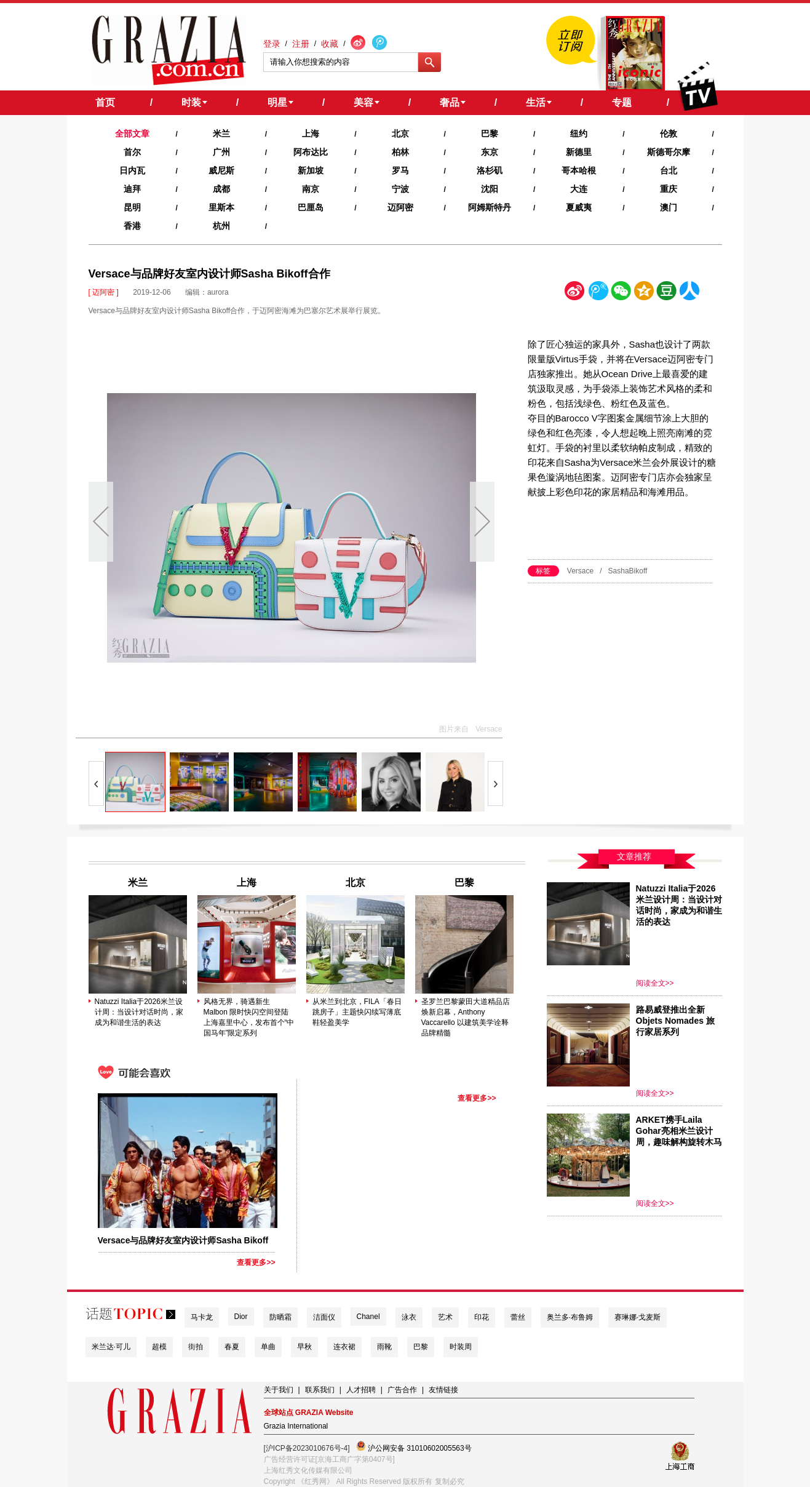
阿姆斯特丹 (489, 207)
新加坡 (311, 170)
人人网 (689, 293)
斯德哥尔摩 (668, 152)
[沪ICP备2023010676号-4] (307, 1448)
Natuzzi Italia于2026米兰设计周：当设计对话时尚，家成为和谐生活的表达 (139, 1012)
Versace (580, 571)
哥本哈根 (579, 170)
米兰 (221, 133)
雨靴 (384, 1346)
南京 (310, 189)
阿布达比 (310, 152)
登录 (271, 44)
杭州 (221, 226)
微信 (620, 293)
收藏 (329, 44)
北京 (400, 133)
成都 (221, 189)
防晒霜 (280, 1317)
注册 (300, 44)
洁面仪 (324, 1317)
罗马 (400, 170)
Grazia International (296, 1426)
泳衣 (409, 1317)
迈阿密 (400, 207)
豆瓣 (666, 293)
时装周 (461, 1346)
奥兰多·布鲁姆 (570, 1317)
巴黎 (489, 133)
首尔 (132, 152)
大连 (578, 189)
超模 (159, 1346)
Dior (241, 1316)
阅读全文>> (655, 983)
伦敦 (668, 133)
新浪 (575, 293)
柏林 (400, 152)
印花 (481, 1317)
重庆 (668, 189)
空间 (643, 293)
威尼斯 (221, 170)
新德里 (579, 152)
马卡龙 (202, 1317)
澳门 (668, 207)
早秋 (304, 1346)
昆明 (132, 207)
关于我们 (278, 1389)
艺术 (445, 1317)
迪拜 (132, 189)
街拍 (195, 1346)
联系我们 (320, 1389)
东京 (489, 152)
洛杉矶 (489, 170)
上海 (310, 133)
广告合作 (402, 1389)
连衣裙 (344, 1346)
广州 (221, 152)
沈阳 (489, 189)
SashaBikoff (628, 571)
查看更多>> (256, 1262)
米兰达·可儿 (111, 1346)
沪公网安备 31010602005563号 (414, 1447)
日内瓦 (132, 170)
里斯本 (221, 207)
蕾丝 (517, 1317)
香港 (132, 226)
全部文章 (132, 133)
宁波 (400, 189)
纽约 (578, 133)
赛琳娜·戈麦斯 (637, 1317)
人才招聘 (361, 1389)
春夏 (231, 1346)
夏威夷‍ (579, 207)
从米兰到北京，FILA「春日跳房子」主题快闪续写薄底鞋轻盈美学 (357, 1012)
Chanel (368, 1316)
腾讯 (597, 293)
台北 (668, 170)
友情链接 (443, 1389)
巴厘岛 (311, 207)
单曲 (268, 1346)
